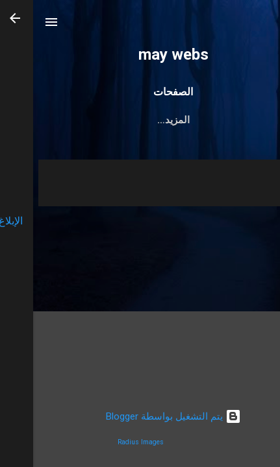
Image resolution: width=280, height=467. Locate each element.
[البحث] (262, 26)
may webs (140, 54)
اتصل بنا (236, 120)
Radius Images (107, 442)
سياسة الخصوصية (65, 120)
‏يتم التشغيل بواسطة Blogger (140, 416)
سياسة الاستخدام (161, 120)
